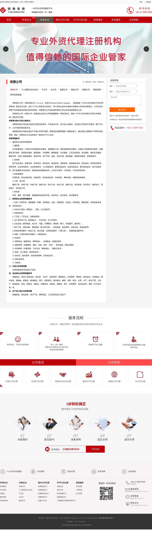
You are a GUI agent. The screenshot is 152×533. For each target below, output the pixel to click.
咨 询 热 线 (144, 8)
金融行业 (60, 486)
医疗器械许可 (61, 493)
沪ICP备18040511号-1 (106, 518)
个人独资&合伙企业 (29, 90)
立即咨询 (95, 449)
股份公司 (75, 90)
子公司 (45, 90)
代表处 (2, 493)
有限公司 (14, 90)
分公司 (54, 90)
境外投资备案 (16, 95)
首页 (9, 20)
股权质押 (97, 90)
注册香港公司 (42, 497)
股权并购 (3, 497)
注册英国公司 (42, 486)
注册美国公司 (42, 490)
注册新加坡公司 (43, 493)
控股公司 (86, 90)
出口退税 (79, 493)
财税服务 (98, 20)
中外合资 (3, 490)
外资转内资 (4, 500)
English (148, 2)
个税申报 (79, 490)
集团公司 (64, 90)
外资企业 (26, 20)
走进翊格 (133, 20)
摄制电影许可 (61, 497)
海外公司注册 (62, 20)
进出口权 (60, 490)
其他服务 (116, 20)
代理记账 (79, 486)
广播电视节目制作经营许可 (66, 500)
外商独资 (3, 486)
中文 (140, 2)
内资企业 (44, 20)
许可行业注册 (80, 20)
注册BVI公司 (42, 500)
